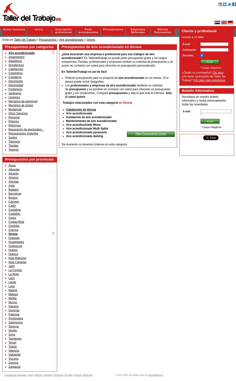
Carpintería (15, 73)
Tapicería (14, 141)
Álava (12, 165)
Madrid (12, 290)
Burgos (12, 197)
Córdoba (13, 226)
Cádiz (12, 205)
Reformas (14, 125)
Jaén (11, 266)
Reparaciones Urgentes (23, 133)
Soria (11, 334)
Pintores (13, 121)
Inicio (39, 29)
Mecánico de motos (20, 105)
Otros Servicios (18, 113)
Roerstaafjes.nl (156, 375)
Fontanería (15, 89)
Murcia (12, 302)
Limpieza (14, 97)
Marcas (38, 375)
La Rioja (13, 274)
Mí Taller (69, 375)
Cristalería (14, 77)
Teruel (12, 342)
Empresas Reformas (138, 31)
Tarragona (14, 338)
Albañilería (15, 61)
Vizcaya (13, 358)
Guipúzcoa (15, 246)
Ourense (13, 310)
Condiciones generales (15, 375)
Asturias (13, 181)
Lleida (12, 282)
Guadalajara (16, 242)
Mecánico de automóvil (23, 101)
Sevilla (12, 330)
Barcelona (14, 193)
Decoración (15, 81)
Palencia (13, 314)
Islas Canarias (17, 262)
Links (30, 375)
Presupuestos (113, 29)
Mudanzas (14, 109)
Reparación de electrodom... (26, 129)
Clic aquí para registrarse (209, 80)
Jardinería (14, 93)
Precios (77, 375)
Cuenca (13, 230)
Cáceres (13, 201)
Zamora (13, 362)
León (11, 278)
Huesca (13, 254)
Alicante (13, 173)
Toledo (12, 346)
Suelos (12, 137)
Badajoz (13, 189)
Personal (14, 117)
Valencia (13, 350)
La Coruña (15, 270)
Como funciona (14, 29)
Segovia (13, 326)
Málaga (13, 294)
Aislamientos (16, 57)
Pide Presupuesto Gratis (150, 133)
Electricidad (15, 85)
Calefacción (15, 69)
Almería (13, 177)
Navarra (13, 306)
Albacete (14, 169)
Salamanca (15, 322)
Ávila (11, 185)
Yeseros (13, 149)
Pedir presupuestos (88, 31)
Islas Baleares (17, 258)
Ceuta (12, 218)
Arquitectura (16, 65)
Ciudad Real (16, 222)
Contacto (47, 375)
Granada (14, 238)
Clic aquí (217, 72)
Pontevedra (15, 318)
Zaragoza (14, 366)
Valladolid (14, 354)
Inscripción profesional (63, 31)
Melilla (12, 298)
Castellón (14, 213)
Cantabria (14, 209)
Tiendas (13, 145)
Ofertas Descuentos (162, 31)
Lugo (11, 286)
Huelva (12, 250)
